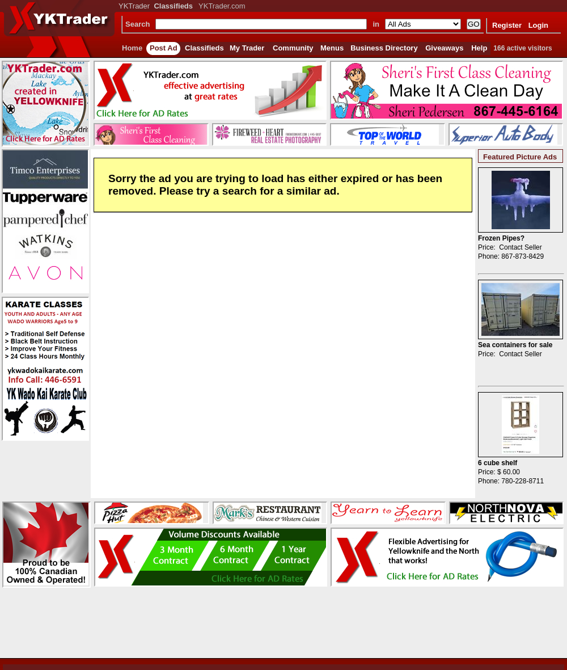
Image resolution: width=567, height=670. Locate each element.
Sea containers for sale (515, 345)
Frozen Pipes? (501, 238)
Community (293, 48)
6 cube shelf (497, 463)
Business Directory (384, 48)
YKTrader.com (222, 6)
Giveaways (444, 48)
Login (538, 25)
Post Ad (163, 48)
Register (507, 25)
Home (132, 48)
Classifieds (204, 48)
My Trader (247, 48)
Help (479, 48)
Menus (332, 48)
